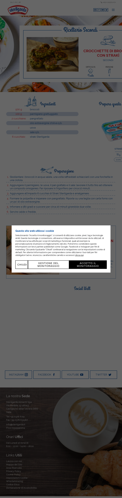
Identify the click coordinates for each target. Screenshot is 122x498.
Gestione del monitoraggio (48, 264)
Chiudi (22, 264)
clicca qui (79, 255)
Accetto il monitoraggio (88, 264)
